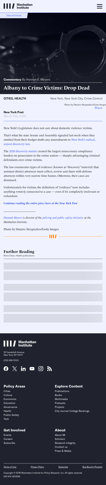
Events (7, 435)
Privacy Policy (37, 466)
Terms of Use (10, 466)
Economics (10, 399)
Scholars (60, 439)
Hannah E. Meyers (38, 79)
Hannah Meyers (13, 217)
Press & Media (63, 450)
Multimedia (61, 399)
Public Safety (11, 415)
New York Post (14, 112)
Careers (8, 439)
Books (58, 395)
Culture (8, 395)
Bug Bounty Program (92, 466)
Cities (8, 98)
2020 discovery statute (23, 151)
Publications (62, 391)
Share (98, 107)
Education (9, 403)
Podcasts (60, 403)
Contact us (61, 447)
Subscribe (9, 443)
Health (20, 98)
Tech (6, 419)
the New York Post (66, 203)
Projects (59, 407)
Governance (10, 407)
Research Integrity (65, 443)
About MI (60, 435)
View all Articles (14, 15)
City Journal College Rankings (72, 411)
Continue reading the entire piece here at (29, 203)
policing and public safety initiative (63, 217)
